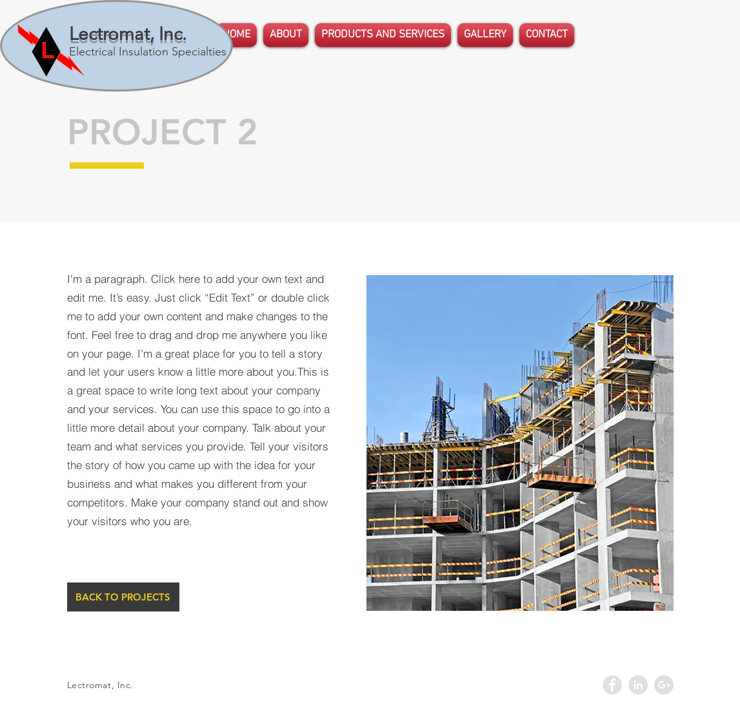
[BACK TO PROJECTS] (123, 596)
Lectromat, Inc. (127, 33)
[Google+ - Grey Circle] (664, 685)
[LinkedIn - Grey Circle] (638, 685)
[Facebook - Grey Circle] (612, 685)
